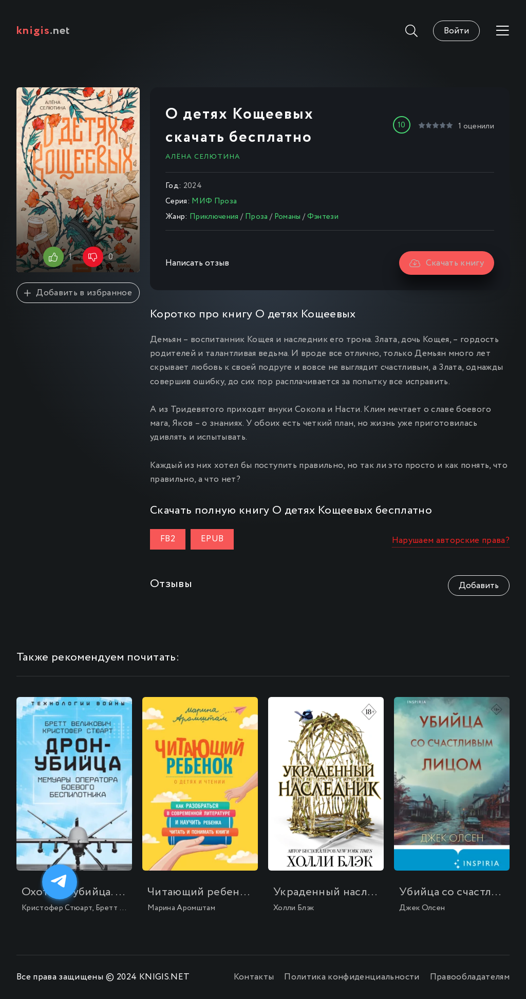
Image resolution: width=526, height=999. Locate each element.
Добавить (479, 585)
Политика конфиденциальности (351, 977)
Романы (287, 216)
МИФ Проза (214, 201)
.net (43, 31)
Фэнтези (323, 216)
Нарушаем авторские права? (451, 540)
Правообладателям (470, 977)
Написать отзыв (197, 263)
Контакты (254, 977)
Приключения (214, 216)
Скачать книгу (446, 263)
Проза (256, 216)
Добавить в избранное (78, 293)
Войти (456, 31)
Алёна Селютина (202, 157)
